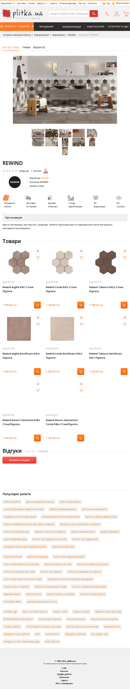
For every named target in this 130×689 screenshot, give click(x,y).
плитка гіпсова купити (92, 594)
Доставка (22, 3)
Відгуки (42, 3)
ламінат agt (10, 611)
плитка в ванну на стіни (58, 564)
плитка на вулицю (37, 556)
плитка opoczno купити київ (82, 626)
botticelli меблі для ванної (18, 619)
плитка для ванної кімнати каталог (24, 509)
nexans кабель (12, 626)
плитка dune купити (50, 619)
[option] (65, 90)
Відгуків (24, 170)
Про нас (82, 3)
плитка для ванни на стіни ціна (21, 564)
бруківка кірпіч (12, 594)
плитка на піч (33, 594)
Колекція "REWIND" (89, 34)
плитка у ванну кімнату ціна (101, 516)
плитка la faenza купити (104, 619)
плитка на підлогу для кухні (19, 571)
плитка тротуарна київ (85, 539)
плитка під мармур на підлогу (84, 571)
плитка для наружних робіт (69, 556)
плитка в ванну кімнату (63, 509)
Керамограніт (41, 34)
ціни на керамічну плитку (40, 501)
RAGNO (72, 34)
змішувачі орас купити (16, 634)
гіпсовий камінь (12, 601)
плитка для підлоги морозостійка (23, 579)
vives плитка (52, 641)
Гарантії (53, 3)
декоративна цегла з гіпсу (42, 601)
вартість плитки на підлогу (50, 531)
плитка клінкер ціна (63, 546)
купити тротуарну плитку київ (49, 539)
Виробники (8, 3)
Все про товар (11, 47)
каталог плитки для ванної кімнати (80, 524)
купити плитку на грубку (60, 594)
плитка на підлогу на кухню (92, 564)
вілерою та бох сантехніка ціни (21, 641)
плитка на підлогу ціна (16, 531)
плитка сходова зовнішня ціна (89, 586)
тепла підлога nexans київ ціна (43, 626)
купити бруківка (110, 531)
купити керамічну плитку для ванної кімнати (29, 524)
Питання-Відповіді (68, 3)
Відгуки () (39, 47)
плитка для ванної (70, 501)
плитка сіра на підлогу (16, 586)
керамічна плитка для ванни (20, 516)
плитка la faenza (76, 619)
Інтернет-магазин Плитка (17, 34)
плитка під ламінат (51, 571)
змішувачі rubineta (75, 634)
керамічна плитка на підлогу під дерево (70, 579)
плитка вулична (13, 556)
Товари (26, 47)
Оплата (31, 3)
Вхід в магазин (122, 3)
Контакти (92, 3)
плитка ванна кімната (94, 509)
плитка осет (52, 634)
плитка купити (12, 501)
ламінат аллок (81, 611)
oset (37, 634)
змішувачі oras (112, 626)
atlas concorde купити (35, 611)
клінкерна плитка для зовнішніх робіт (25, 546)
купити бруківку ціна (15, 539)
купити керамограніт (83, 531)
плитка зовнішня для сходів (50, 586)
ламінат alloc (60, 611)
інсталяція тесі (99, 634)
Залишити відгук (19, 460)
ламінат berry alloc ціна (108, 611)
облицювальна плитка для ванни (61, 516)
